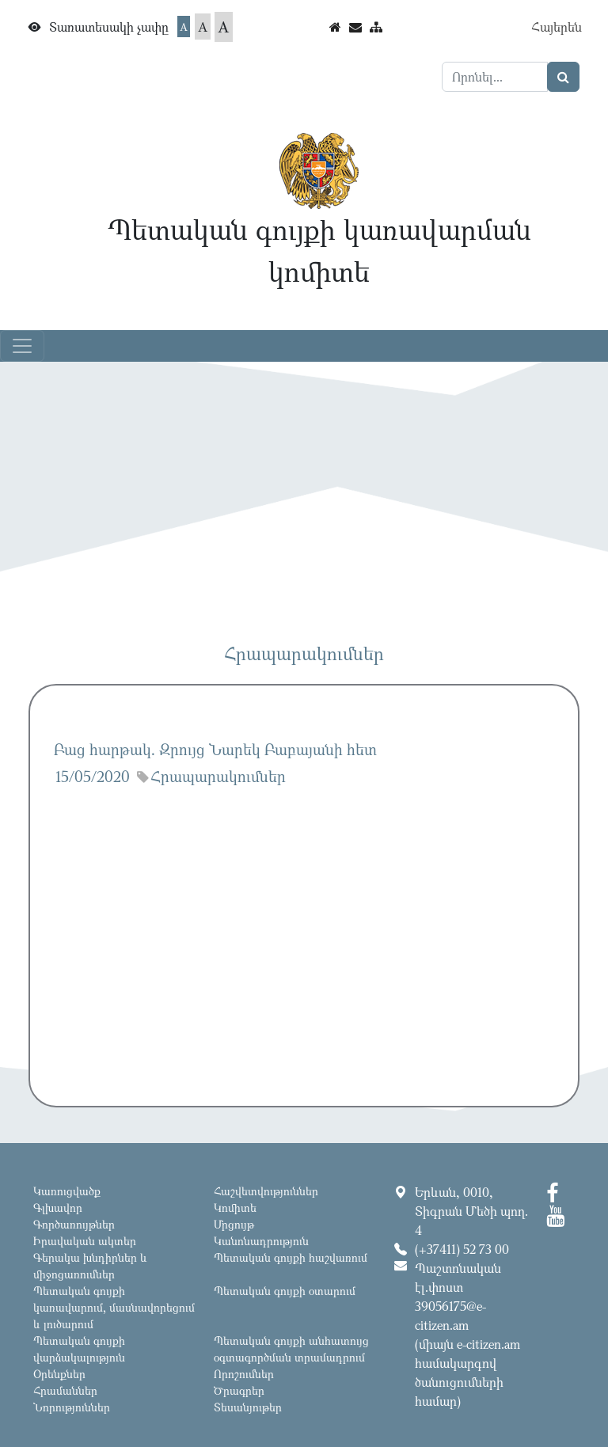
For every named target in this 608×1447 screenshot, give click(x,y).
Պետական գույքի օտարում (284, 1290)
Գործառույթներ (74, 1224)
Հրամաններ (65, 1390)
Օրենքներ (59, 1373)
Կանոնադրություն (261, 1240)
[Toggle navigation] (22, 346)
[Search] (495, 77)
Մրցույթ (234, 1224)
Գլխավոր (57, 1207)
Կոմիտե (235, 1207)
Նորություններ (71, 1407)
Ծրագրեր (239, 1390)
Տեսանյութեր (248, 1407)
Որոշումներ (244, 1373)
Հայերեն (556, 27)
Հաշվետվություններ (266, 1190)
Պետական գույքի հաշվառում (290, 1257)
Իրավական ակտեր (84, 1240)
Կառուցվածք (67, 1190)
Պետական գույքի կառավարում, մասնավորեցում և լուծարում (114, 1307)
